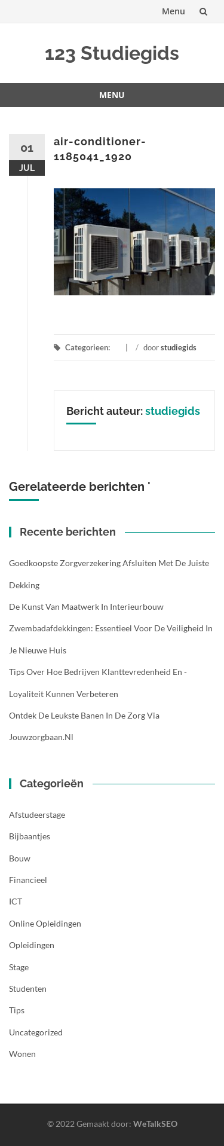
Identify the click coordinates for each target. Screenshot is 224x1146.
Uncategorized (36, 1032)
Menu (173, 11)
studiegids (179, 347)
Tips (16, 1010)
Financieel (28, 880)
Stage (19, 967)
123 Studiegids (112, 53)
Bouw (19, 858)
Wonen (22, 1054)
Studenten (28, 988)
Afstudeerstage (37, 814)
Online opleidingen (45, 923)
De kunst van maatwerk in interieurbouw (86, 606)
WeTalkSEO (155, 1124)
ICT (15, 901)
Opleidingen (31, 945)
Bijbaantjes (29, 836)
